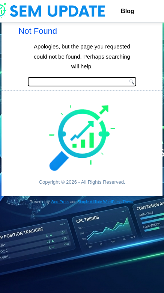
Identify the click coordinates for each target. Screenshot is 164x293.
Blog (127, 11)
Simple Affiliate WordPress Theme (105, 202)
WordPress (60, 202)
